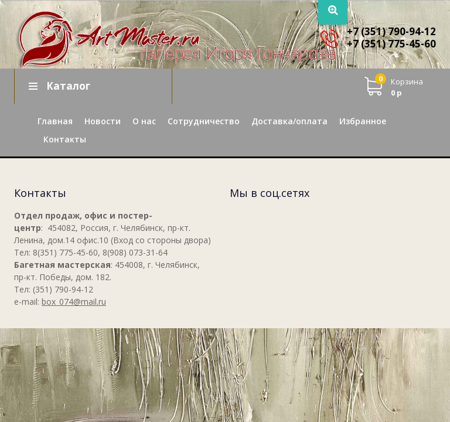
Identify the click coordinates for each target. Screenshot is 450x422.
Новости (102, 121)
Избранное (362, 121)
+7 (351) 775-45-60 (391, 43)
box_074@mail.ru (74, 301)
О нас (144, 121)
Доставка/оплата (289, 121)
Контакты (64, 139)
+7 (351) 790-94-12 (391, 31)
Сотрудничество (204, 121)
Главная (55, 121)
